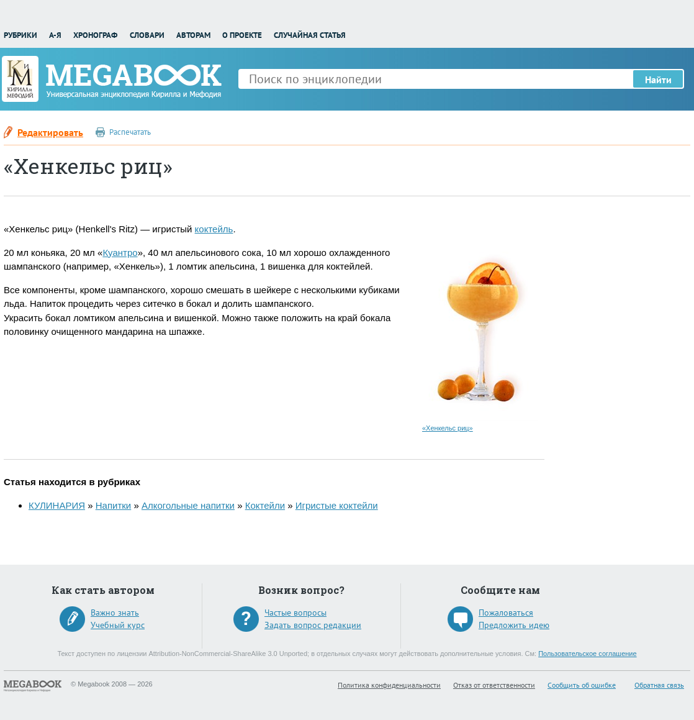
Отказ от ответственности (494, 685)
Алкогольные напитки (188, 505)
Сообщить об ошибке (582, 685)
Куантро (119, 252)
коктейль (214, 229)
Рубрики (20, 35)
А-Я (55, 35)
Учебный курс (118, 625)
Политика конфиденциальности (389, 685)
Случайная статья (310, 35)
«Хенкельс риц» (447, 428)
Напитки (114, 505)
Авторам (193, 35)
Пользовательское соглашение (587, 653)
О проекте (242, 35)
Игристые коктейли (336, 505)
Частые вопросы (295, 612)
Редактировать (50, 132)
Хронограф (95, 35)
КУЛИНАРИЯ (57, 505)
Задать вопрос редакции (312, 625)
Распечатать (130, 132)
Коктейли (265, 505)
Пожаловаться (506, 612)
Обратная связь (659, 685)
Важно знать (115, 612)
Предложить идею (514, 625)
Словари (147, 35)
